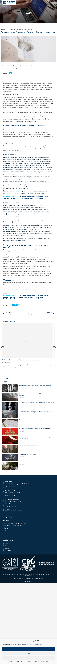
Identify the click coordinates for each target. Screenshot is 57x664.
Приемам (28, 649)
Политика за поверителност (24, 578)
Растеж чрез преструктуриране (27, 454)
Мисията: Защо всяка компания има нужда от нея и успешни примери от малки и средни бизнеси (35, 412)
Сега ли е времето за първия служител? (30, 446)
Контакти (6, 533)
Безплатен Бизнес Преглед (12, 525)
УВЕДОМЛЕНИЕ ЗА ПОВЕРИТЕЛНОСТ (39, 661)
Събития (5, 521)
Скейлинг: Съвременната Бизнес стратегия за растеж (22, 360)
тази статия (15, 191)
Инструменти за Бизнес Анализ (14, 523)
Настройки (28, 658)
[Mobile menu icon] (53, 1)
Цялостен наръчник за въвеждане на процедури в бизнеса (35, 385)
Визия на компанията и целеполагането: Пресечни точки (34, 420)
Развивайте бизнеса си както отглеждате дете (32, 463)
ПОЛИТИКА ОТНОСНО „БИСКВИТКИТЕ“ (18, 661)
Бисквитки (39, 578)
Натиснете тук (11, 196)
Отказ (28, 653)
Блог (32, 66)
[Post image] (28, 340)
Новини (5, 528)
